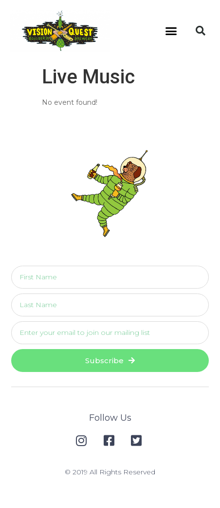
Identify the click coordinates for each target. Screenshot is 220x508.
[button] (171, 30)
